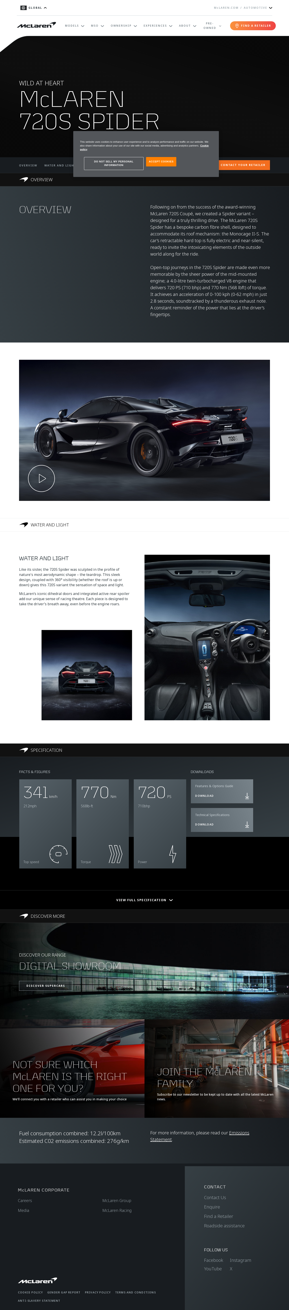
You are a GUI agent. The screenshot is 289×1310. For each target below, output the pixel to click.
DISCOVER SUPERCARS (45, 986)
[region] (146, 154)
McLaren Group (116, 1200)
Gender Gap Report (63, 1292)
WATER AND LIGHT (60, 165)
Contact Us (215, 1197)
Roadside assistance (224, 1226)
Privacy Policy (98, 1292)
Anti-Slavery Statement (39, 1301)
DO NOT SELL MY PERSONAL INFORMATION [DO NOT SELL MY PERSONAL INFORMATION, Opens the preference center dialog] (114, 163)
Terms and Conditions (135, 1292)
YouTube (213, 1269)
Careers (25, 1200)
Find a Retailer (218, 1216)
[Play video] (41, 478)
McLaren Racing (117, 1210)
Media (23, 1210)
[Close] (213, 136)
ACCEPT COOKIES (161, 161)
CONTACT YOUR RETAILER (243, 165)
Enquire (212, 1207)
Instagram (240, 1260)
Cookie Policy (30, 1292)
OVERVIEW (28, 165)
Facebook (213, 1260)
